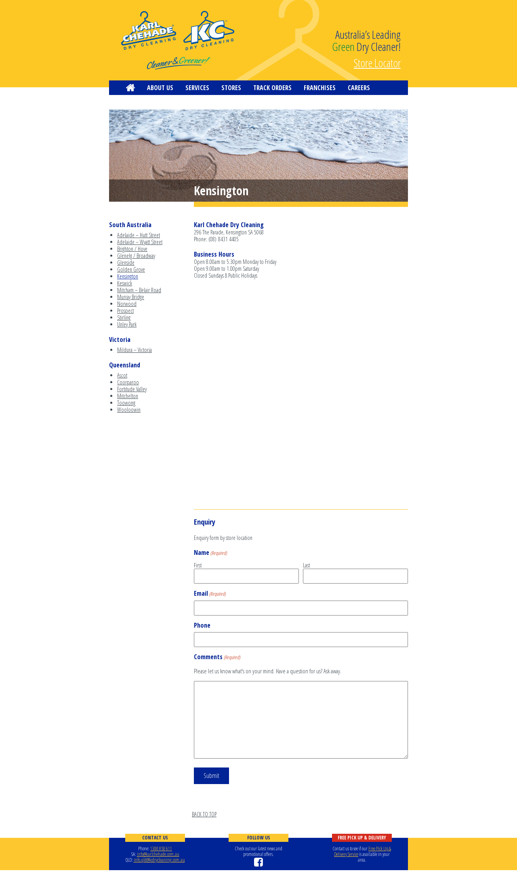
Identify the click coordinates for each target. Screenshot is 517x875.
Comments (217, 657)
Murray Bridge (130, 297)
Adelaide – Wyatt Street (139, 242)
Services (197, 87)
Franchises (320, 87)
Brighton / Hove (132, 249)
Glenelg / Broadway (136, 255)
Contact (138, 102)
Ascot (122, 375)
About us (160, 87)
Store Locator (377, 62)
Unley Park (127, 324)
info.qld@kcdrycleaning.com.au (159, 859)
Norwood (127, 304)
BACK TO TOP (204, 814)
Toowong (126, 403)
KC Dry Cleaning (177, 40)
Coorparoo (128, 382)
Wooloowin (129, 409)
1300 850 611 (161, 848)
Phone (202, 625)
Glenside (126, 262)
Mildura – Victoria (134, 350)
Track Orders (272, 87)
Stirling (123, 317)
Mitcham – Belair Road (139, 290)
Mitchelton (127, 396)
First (198, 565)
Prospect (125, 310)
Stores (231, 87)
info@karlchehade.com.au (158, 854)
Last (306, 565)
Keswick (124, 283)
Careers (359, 87)
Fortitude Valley (132, 389)
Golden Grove (131, 269)
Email (210, 593)
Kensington (127, 276)
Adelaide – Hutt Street (138, 235)
